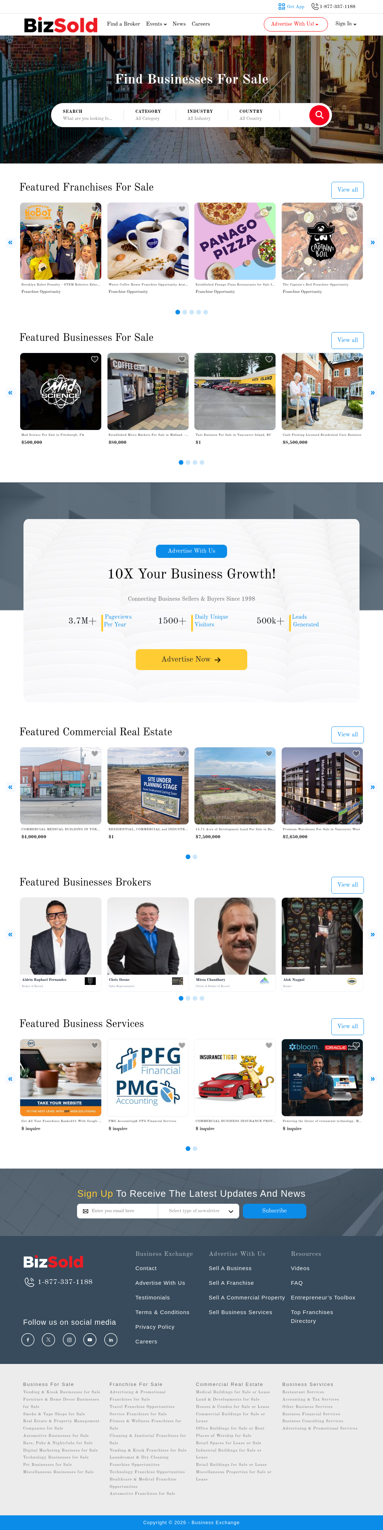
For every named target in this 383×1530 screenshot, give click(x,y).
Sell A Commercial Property (247, 1297)
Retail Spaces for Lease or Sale (229, 1443)
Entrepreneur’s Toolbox (323, 1297)
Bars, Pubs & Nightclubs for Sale (58, 1443)
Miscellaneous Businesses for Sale (58, 1472)
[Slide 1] (177, 312)
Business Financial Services (311, 1414)
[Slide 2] (184, 312)
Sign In (346, 23)
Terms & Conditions (162, 1312)
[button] (150, 115)
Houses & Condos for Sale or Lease (233, 1407)
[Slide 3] (191, 312)
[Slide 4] (198, 312)
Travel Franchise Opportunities (142, 1407)
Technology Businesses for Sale (56, 1458)
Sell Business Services (241, 1312)
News (179, 24)
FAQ (297, 1283)
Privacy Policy (155, 1327)
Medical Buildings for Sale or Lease (233, 1392)
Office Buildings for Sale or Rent (230, 1429)
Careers (201, 24)
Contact (146, 1268)
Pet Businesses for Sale (47, 1465)
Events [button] (157, 24)
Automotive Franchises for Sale (143, 1494)
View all (347, 190)
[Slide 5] (205, 312)
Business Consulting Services (313, 1421)
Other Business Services (307, 1407)
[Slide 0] (188, 1149)
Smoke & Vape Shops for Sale (54, 1414)
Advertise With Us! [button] (295, 24)
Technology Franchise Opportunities (147, 1472)
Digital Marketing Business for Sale (60, 1451)
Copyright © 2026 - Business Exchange (191, 1522)
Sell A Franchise (231, 1283)
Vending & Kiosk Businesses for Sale (62, 1392)
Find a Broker (123, 24)
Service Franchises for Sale (138, 1414)
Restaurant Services (303, 1392)
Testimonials (152, 1297)
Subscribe (274, 1211)
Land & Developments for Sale (228, 1400)
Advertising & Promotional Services (320, 1429)
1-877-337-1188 (57, 1282)
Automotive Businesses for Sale (56, 1436)
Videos (300, 1268)
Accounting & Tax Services (310, 1400)
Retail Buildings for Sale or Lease (231, 1465)
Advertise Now (191, 660)
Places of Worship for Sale (224, 1436)
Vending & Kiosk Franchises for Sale (148, 1451)
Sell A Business (230, 1268)
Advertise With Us (191, 551)
